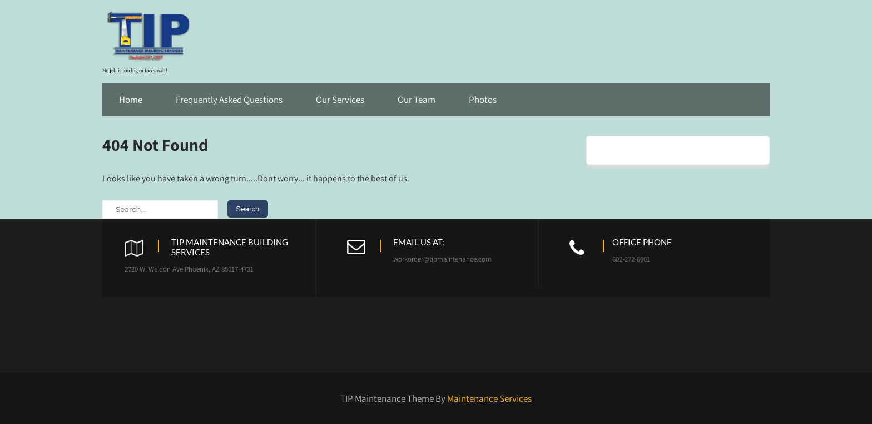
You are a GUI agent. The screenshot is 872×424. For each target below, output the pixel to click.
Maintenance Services (489, 398)
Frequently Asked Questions (229, 99)
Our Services (340, 99)
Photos (483, 99)
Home (130, 99)
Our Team (416, 99)
